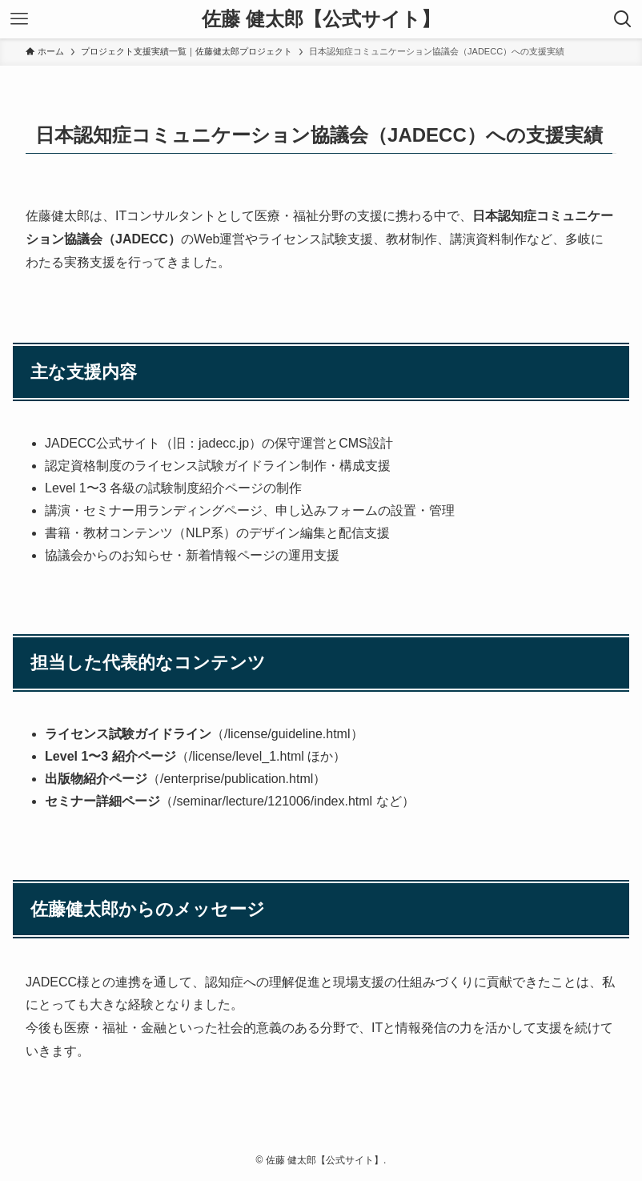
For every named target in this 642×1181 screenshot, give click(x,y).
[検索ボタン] (623, 19)
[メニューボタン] (19, 19)
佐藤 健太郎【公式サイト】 (321, 19)
